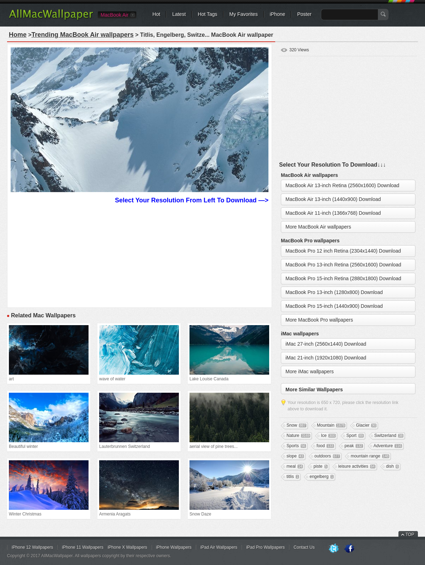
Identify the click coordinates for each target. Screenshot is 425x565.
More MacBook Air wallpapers (318, 227)
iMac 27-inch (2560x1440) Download (325, 344)
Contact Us (304, 547)
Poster (304, 14)
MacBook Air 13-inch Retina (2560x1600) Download (342, 185)
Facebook (349, 548)
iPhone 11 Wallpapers (82, 547)
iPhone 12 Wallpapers (32, 547)
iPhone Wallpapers (174, 547)
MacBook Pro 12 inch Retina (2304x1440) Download (343, 251)
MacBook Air (115, 15)
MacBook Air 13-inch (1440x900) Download (333, 199)
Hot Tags (207, 14)
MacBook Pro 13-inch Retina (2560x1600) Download (343, 264)
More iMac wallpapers (309, 371)
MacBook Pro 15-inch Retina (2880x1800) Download (343, 278)
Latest (179, 14)
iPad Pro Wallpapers (265, 547)
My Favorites (244, 14)
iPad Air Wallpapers (218, 547)
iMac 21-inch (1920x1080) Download (325, 358)
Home (18, 34)
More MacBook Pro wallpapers (319, 320)
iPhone (277, 14)
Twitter (333, 548)
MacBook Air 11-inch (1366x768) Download (333, 213)
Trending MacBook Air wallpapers (83, 34)
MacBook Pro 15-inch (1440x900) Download (334, 306)
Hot (156, 14)
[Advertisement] (139, 254)
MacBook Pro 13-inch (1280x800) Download (334, 292)
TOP (410, 534)
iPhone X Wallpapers (127, 547)
